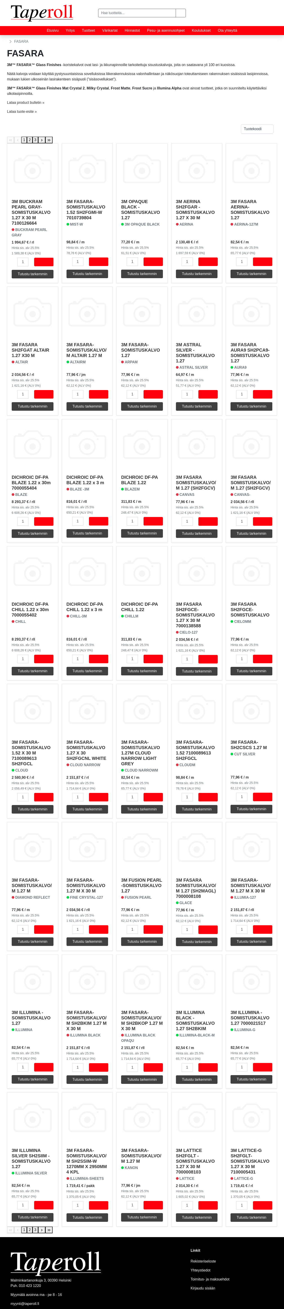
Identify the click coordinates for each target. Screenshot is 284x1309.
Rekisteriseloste (203, 1261)
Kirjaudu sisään (203, 1288)
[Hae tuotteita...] (137, 13)
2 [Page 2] (30, 140)
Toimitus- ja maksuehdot (210, 1279)
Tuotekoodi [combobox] (253, 129)
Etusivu (52, 30)
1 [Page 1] (24, 140)
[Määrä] (23, 262)
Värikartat (110, 30)
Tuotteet (88, 30)
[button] (181, 13)
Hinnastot (132, 30)
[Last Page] (49, 140)
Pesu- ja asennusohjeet (166, 30)
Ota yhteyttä (227, 30)
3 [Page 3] (35, 140)
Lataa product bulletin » (25, 102)
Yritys (70, 30)
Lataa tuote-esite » (22, 111)
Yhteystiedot (200, 1270)
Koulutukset (201, 30)
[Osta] (43, 262)
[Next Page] (41, 140)
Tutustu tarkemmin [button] (32, 274)
